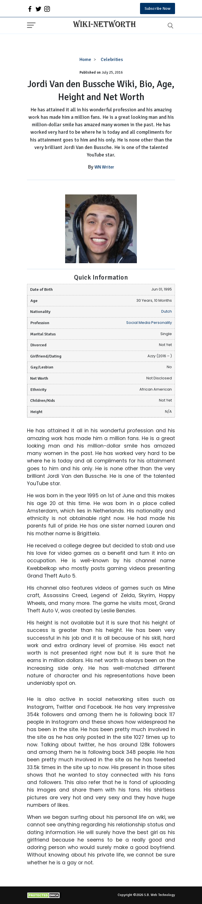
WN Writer (104, 167)
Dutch (166, 311)
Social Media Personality (149, 322)
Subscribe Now (157, 8)
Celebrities (112, 59)
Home (85, 59)
